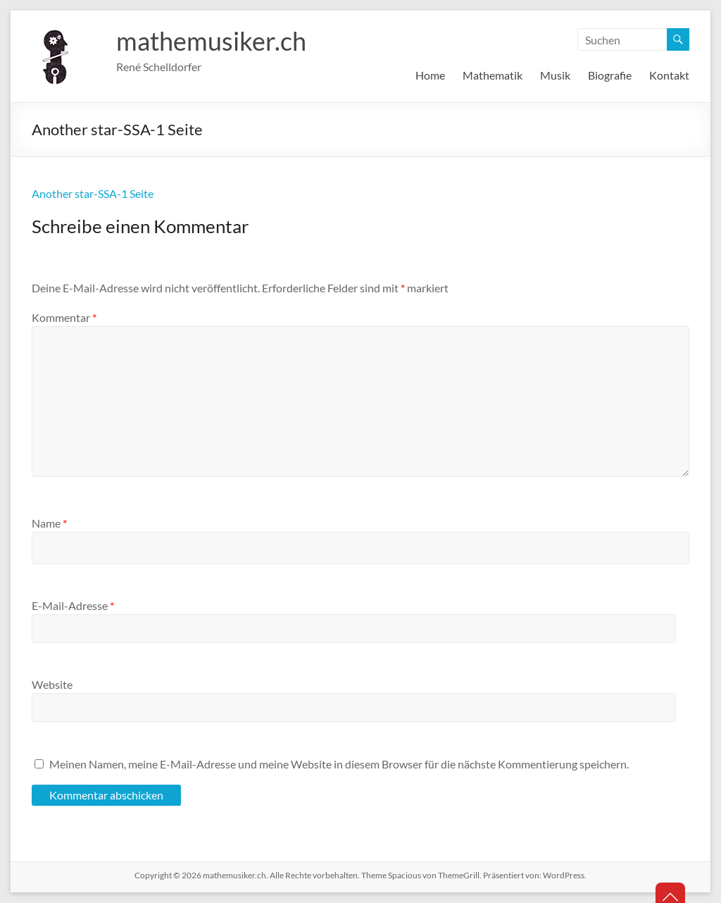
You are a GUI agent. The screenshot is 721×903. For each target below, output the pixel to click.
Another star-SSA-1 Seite (92, 193)
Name (49, 523)
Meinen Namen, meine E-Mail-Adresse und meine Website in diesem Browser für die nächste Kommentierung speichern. (339, 764)
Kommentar (64, 317)
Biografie (610, 75)
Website (52, 684)
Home (430, 75)
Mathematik (492, 75)
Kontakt (669, 75)
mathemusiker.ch (211, 40)
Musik (555, 75)
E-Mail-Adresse (73, 605)
